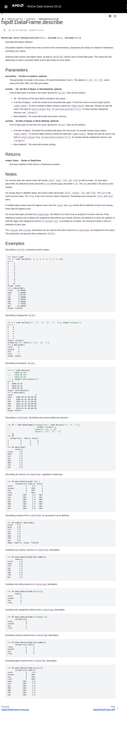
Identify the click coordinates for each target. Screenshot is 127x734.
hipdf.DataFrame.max (15, 260)
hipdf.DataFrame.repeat (15, 494)
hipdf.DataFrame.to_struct (15, 727)
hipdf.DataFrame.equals (15, 423)
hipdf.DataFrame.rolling (15, 136)
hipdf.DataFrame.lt (14, 37)
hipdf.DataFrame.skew (15, 345)
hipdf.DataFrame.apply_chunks (15, 100)
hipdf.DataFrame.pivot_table (15, 650)
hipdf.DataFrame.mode (15, 288)
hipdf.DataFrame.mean (15, 267)
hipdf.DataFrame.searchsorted (15, 479)
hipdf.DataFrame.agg (15, 79)
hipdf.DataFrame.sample (15, 472)
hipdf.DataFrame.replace (15, 614)
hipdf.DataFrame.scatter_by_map (15, 657)
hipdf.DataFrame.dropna (15, 543)
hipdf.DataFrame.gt (15, 41)
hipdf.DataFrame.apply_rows (15, 107)
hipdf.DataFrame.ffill (15, 550)
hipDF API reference (43, 19)
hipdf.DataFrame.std (15, 359)
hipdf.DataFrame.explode (15, 720)
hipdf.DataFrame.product (15, 72)
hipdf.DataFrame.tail (15, 501)
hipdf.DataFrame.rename (15, 458)
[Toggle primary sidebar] (29, 13)
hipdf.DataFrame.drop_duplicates (15, 409)
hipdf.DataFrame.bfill (15, 536)
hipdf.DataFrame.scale (15, 338)
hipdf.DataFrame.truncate (15, 522)
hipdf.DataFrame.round (15, 31)
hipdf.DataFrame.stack (15, 699)
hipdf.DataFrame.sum (15, 352)
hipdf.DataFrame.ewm (15, 239)
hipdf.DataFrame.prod (15, 302)
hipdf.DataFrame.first (15, 430)
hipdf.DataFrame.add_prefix (15, 387)
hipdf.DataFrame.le (15, 45)
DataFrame (59, 19)
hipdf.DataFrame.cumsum (15, 210)
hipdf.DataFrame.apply (15, 86)
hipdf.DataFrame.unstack (15, 706)
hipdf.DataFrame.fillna (15, 557)
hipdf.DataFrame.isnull (15, 579)
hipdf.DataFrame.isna (15, 572)
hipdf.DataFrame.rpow (15, 24)
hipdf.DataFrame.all (15, 149)
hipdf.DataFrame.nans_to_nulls (15, 586)
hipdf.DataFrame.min (15, 281)
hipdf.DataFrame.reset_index (15, 465)
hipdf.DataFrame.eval (15, 232)
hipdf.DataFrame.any (15, 154)
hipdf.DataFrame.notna (15, 593)
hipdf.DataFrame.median (15, 274)
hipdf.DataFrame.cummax (15, 189)
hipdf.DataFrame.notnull (15, 600)
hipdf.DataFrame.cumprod (15, 203)
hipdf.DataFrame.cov (15, 182)
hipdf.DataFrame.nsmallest (15, 685)
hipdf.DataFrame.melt (15, 713)
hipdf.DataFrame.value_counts (15, 380)
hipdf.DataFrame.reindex (15, 451)
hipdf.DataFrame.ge (15, 51)
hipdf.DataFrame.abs (15, 143)
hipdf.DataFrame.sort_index (15, 671)
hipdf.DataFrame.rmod (14, 17)
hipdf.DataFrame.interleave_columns (15, 628)
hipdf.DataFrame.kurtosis (15, 253)
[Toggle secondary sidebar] (122, 16)
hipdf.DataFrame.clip (15, 161)
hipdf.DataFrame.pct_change (15, 295)
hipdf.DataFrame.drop (15, 402)
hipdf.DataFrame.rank (15, 324)
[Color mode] (118, 16)
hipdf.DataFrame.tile (15, 515)
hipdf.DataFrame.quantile (15, 317)
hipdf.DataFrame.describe (15, 218)
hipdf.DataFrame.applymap (15, 93)
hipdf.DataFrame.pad (15, 607)
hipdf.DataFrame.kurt (15, 246)
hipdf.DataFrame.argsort (15, 621)
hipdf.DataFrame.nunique (15, 373)
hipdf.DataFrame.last (15, 444)
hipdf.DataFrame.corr (15, 168)
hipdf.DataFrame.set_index (15, 487)
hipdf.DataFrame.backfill (15, 529)
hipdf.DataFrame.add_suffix (15, 395)
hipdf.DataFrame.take (15, 508)
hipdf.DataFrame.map (15, 121)
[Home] (31, 18)
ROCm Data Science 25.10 (44, 6)
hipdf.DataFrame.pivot (15, 642)
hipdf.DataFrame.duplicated (15, 416)
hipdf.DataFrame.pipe (15, 128)
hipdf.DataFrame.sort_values (15, 664)
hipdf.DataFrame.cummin (15, 196)
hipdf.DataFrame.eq (15, 65)
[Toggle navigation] (6, 6)
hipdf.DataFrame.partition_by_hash (15, 635)
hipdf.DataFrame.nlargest (15, 678)
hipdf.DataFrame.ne (15, 58)
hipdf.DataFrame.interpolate (15, 565)
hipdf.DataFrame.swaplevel (14, 692)
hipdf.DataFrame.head (15, 437)
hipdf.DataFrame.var (15, 366)
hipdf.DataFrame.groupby (15, 114)
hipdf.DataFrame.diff (15, 225)
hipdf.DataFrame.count (15, 175)
